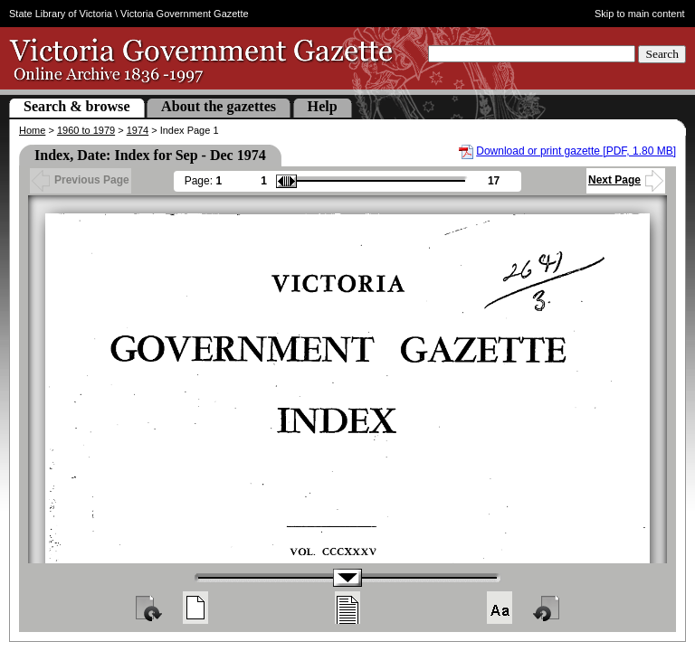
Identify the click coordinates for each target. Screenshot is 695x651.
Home (32, 130)
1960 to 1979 (86, 130)
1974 (137, 130)
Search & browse (77, 106)
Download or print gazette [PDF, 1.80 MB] (576, 151)
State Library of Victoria (60, 13)
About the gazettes (218, 106)
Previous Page (80, 180)
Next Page (625, 180)
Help (323, 106)
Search (662, 54)
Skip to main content (640, 13)
